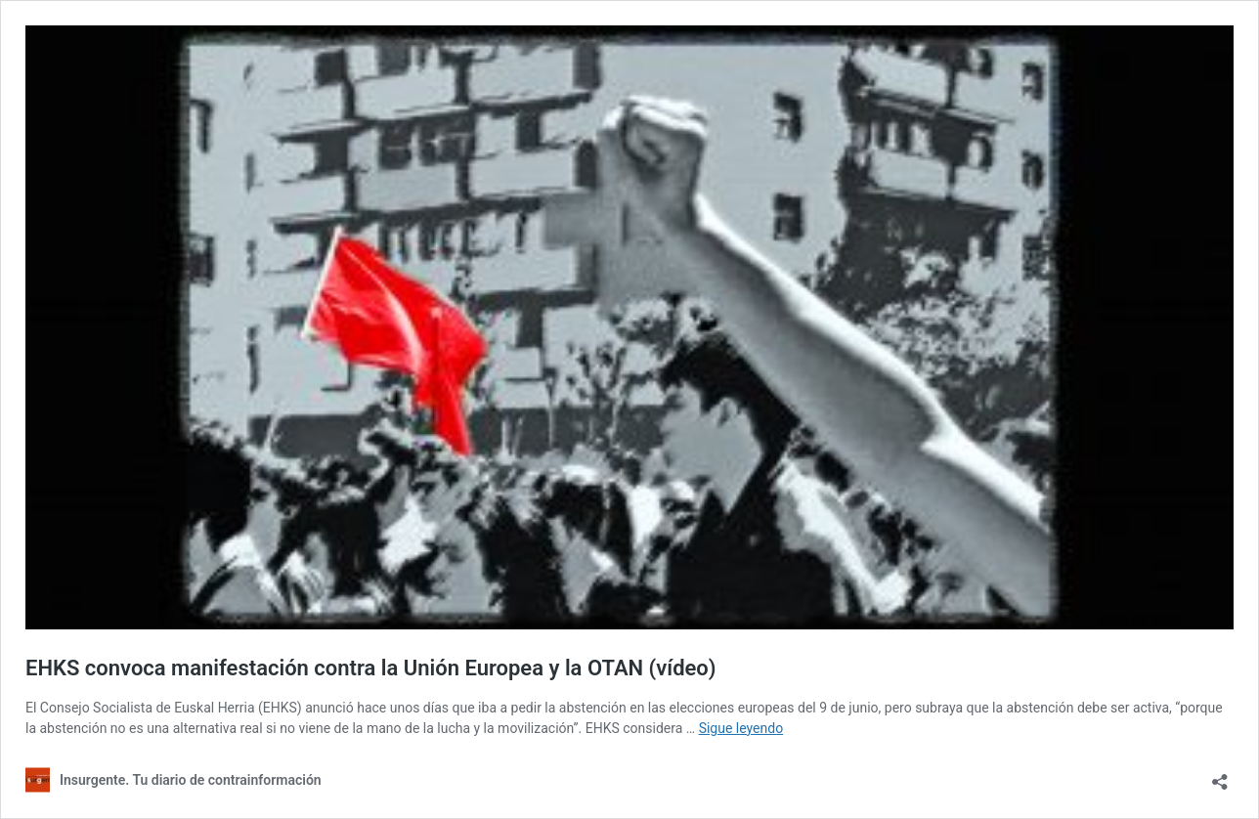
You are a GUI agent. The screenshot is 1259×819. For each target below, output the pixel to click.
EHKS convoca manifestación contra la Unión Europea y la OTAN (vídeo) (370, 668)
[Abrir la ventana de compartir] (1220, 775)
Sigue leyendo (741, 728)
